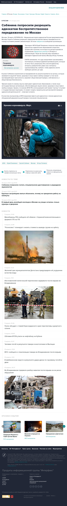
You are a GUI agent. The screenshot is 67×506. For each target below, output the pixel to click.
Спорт (27, 14)
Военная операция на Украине (32, 435)
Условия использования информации (33, 495)
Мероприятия (57, 449)
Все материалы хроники (11, 68)
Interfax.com (28, 2)
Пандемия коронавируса (8, 64)
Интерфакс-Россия (39, 2)
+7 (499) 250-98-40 (49, 464)
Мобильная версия (6, 2)
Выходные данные (28, 497)
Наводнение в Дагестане (54, 434)
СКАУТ (4, 481)
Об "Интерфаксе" (19, 2)
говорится (39, 41)
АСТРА (4, 484)
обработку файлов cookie (21, 462)
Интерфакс (33, 7)
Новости (47, 14)
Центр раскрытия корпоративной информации (38, 482)
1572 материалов (8, 439)
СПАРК (4, 478)
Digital (42, 14)
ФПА (3, 163)
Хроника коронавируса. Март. (17, 105)
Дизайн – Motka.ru (50, 495)
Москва (37, 14)
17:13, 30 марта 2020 (14, 21)
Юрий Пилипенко (12, 163)
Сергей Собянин (24, 163)
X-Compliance (5, 479)
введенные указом (40, 51)
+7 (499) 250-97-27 (11, 466)
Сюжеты (52, 14)
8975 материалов (30, 438)
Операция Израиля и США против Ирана (10, 435)
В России (9, 14)
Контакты (5, 449)
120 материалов (50, 436)
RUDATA (32, 479)
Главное (4, 14)
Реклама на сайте (45, 449)
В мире (15, 14)
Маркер (4, 483)
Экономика (21, 14)
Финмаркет (49, 2)
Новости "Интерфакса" (35, 476)
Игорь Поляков (42, 163)
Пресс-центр (26, 449)
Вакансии (35, 449)
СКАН (31, 478)
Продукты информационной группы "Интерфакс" (28, 470)
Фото (57, 14)
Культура (32, 14)
